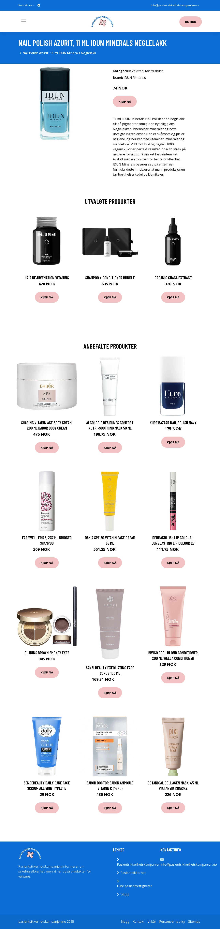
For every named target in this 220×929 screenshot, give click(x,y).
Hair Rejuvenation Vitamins (47, 277)
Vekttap (137, 71)
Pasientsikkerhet (133, 873)
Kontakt (138, 921)
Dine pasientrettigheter (134, 886)
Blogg (125, 894)
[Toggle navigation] (23, 21)
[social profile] (39, 5)
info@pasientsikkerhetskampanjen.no (175, 5)
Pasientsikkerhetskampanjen (138, 864)
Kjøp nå (125, 101)
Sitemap (194, 921)
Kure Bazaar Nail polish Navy (173, 422)
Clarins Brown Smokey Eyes (46, 652)
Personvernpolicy (172, 921)
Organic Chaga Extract (173, 277)
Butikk (190, 22)
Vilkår (152, 921)
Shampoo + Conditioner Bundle (110, 277)
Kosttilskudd (154, 71)
